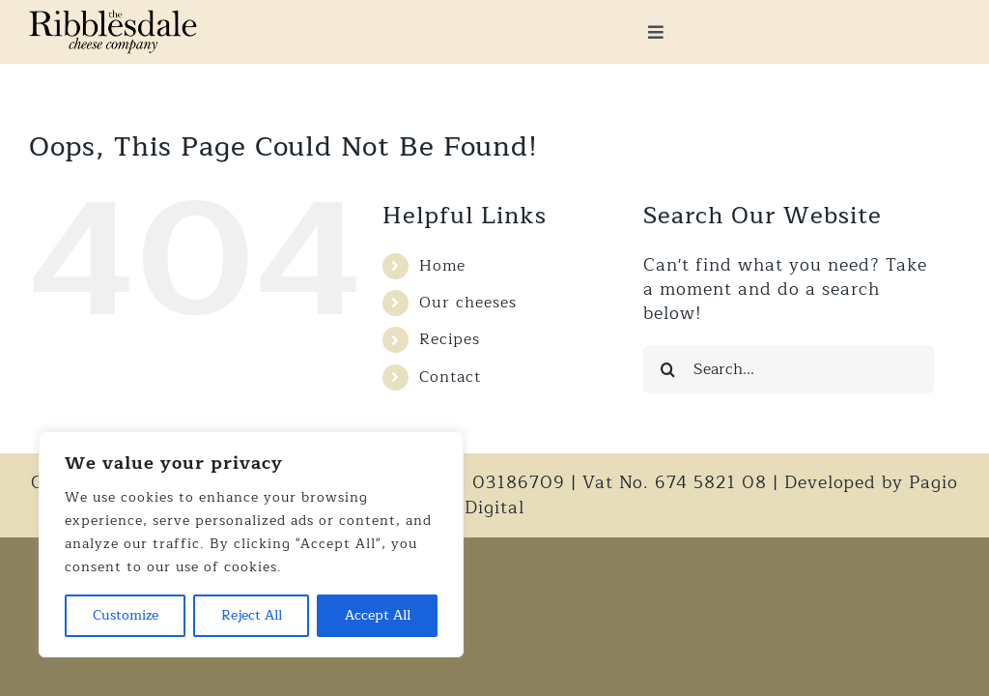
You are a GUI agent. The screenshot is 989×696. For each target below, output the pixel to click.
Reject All (251, 615)
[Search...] (788, 369)
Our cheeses (468, 302)
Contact (450, 377)
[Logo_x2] (113, 18)
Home (442, 265)
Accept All (377, 615)
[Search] (667, 369)
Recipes (449, 339)
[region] (251, 544)
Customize (125, 615)
